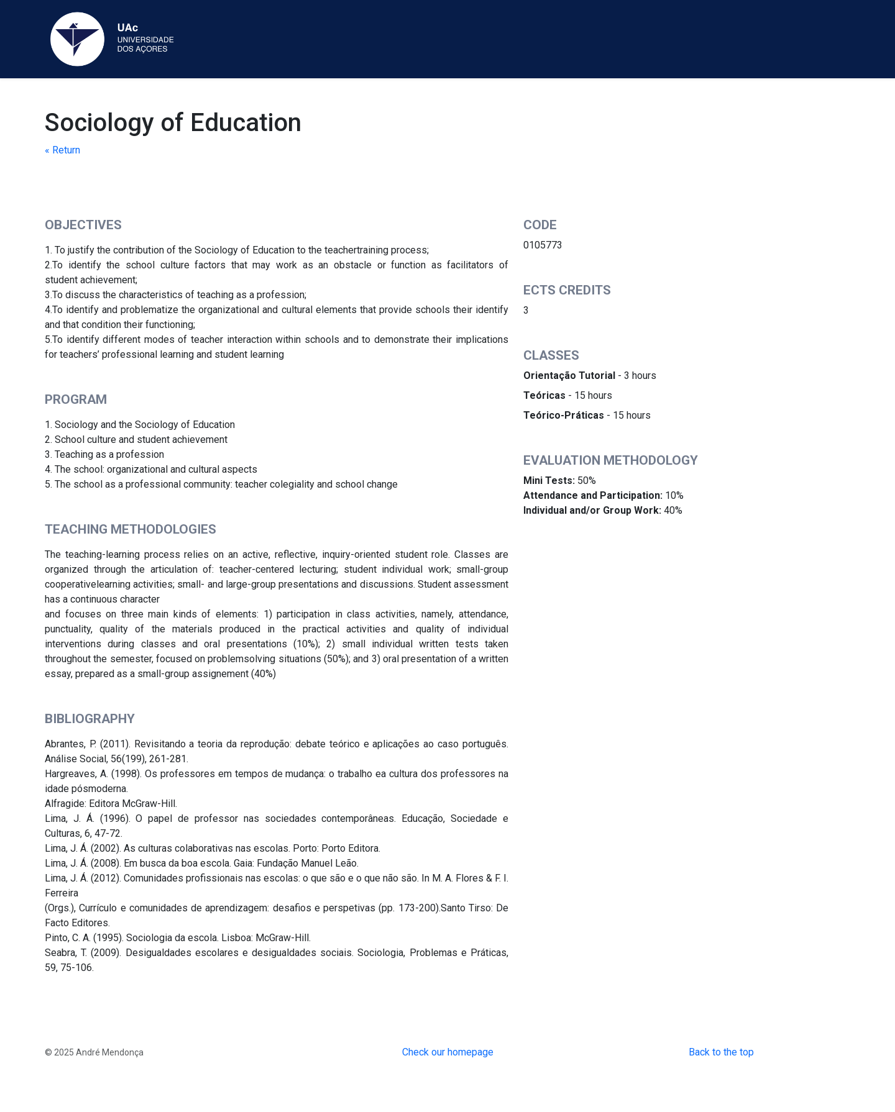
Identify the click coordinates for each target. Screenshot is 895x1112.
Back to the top (721, 1052)
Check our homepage (447, 1052)
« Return (62, 150)
